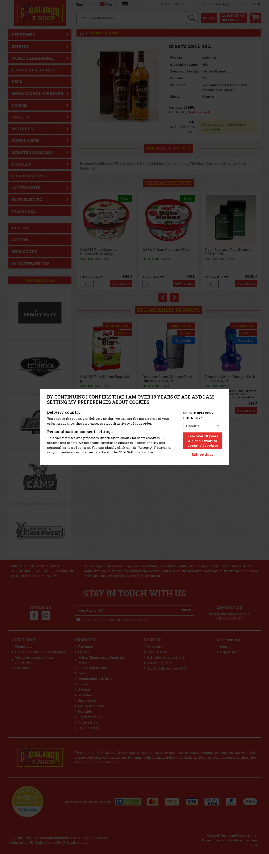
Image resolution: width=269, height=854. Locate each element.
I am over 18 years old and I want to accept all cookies (202, 441)
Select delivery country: (198, 415)
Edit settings (202, 454)
